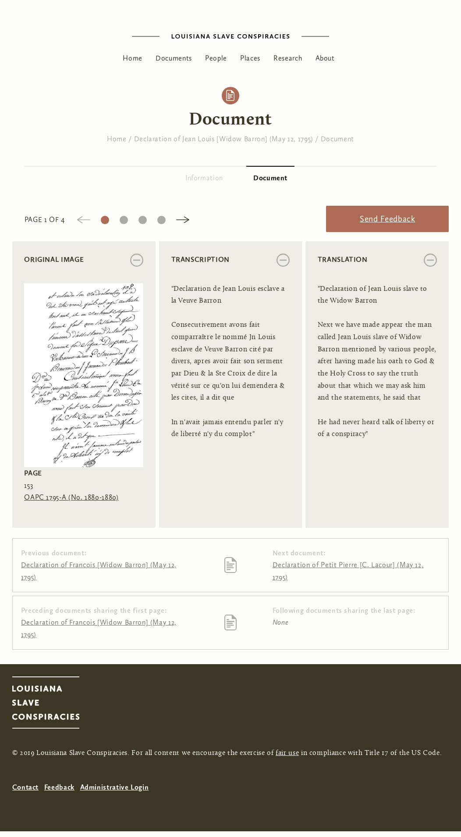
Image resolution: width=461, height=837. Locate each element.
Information (204, 178)
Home (132, 58)
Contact (25, 787)
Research (287, 58)
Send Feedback (387, 219)
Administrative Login (114, 787)
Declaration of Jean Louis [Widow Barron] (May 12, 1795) (223, 139)
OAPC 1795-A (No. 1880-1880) (71, 497)
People (216, 58)
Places (250, 58)
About (325, 58)
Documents (174, 58)
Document (337, 139)
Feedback (59, 787)
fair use (287, 753)
